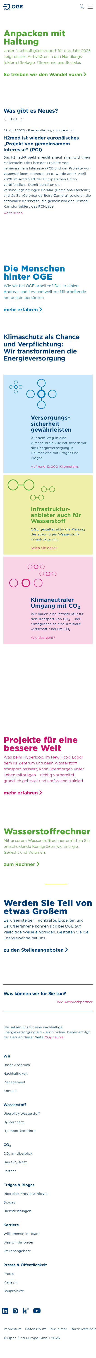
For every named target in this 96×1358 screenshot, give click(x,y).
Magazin (10, 1282)
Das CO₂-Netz (15, 1162)
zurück (5, 119)
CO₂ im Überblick (17, 1153)
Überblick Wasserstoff (21, 1113)
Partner (9, 1171)
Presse (8, 1274)
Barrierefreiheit (83, 1329)
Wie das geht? (43, 637)
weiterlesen (13, 213)
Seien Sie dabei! (44, 548)
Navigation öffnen (90, 6)
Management (14, 1082)
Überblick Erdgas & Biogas (25, 1194)
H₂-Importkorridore (19, 1131)
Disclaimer (58, 1329)
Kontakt (10, 1091)
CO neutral (54, 1037)
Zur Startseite (13, 7)
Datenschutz (35, 1329)
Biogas (9, 1202)
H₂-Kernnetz (13, 1122)
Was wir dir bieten (18, 1242)
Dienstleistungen (17, 1211)
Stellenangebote (17, 1251)
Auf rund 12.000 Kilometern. (55, 466)
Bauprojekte (13, 1291)
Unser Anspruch (16, 1065)
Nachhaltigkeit (15, 1073)
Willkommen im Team (21, 1234)
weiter (21, 119)
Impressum (12, 1329)
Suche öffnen (81, 6)
